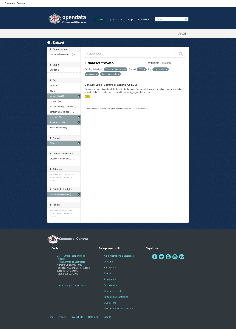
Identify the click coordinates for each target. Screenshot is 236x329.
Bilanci (107, 273)
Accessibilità (77, 317)
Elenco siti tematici (113, 291)
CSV (87, 97)
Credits (107, 317)
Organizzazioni (115, 19)
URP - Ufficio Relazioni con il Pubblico (71, 257)
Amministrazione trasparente (119, 255)
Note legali (93, 317)
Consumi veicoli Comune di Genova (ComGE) (111, 85)
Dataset (99, 19)
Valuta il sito (110, 302)
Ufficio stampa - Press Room (71, 285)
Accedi (182, 33)
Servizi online (110, 285)
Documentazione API (140, 109)
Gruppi (130, 19)
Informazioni (143, 19)
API (125, 109)
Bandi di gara (110, 267)
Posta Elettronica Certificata (71, 262)
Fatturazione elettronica (116, 297)
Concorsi (108, 261)
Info (51, 317)
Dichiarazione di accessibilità (118, 308)
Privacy (62, 317)
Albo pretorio (110, 279)
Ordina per (153, 63)
